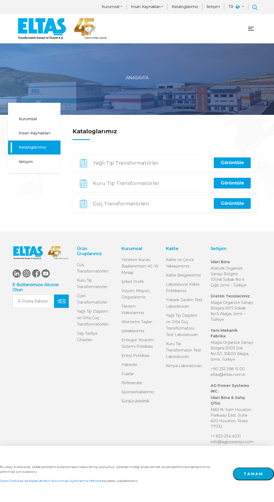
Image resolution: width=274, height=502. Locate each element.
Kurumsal (110, 6)
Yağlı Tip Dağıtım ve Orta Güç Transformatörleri (92, 318)
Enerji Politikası (135, 355)
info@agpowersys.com (232, 441)
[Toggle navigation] (251, 29)
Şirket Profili (132, 281)
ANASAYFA (137, 77)
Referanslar (131, 382)
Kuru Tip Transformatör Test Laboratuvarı (183, 350)
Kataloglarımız (185, 6)
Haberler (129, 364)
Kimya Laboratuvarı (184, 365)
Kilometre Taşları (136, 321)
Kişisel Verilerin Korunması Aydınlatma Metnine (65, 481)
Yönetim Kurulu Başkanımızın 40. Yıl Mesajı (139, 266)
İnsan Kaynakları (146, 6)
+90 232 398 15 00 (228, 369)
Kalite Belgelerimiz (183, 275)
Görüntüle (232, 162)
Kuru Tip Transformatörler (126, 183)
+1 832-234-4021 (226, 436)
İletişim (213, 6)
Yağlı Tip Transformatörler (126, 163)
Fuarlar (127, 373)
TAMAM (253, 473)
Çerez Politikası (12, 481)
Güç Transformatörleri (121, 204)
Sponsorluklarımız (137, 392)
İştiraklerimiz (132, 331)
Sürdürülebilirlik (135, 401)
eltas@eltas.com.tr (228, 374)
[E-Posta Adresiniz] (33, 301)
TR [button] (234, 6)
